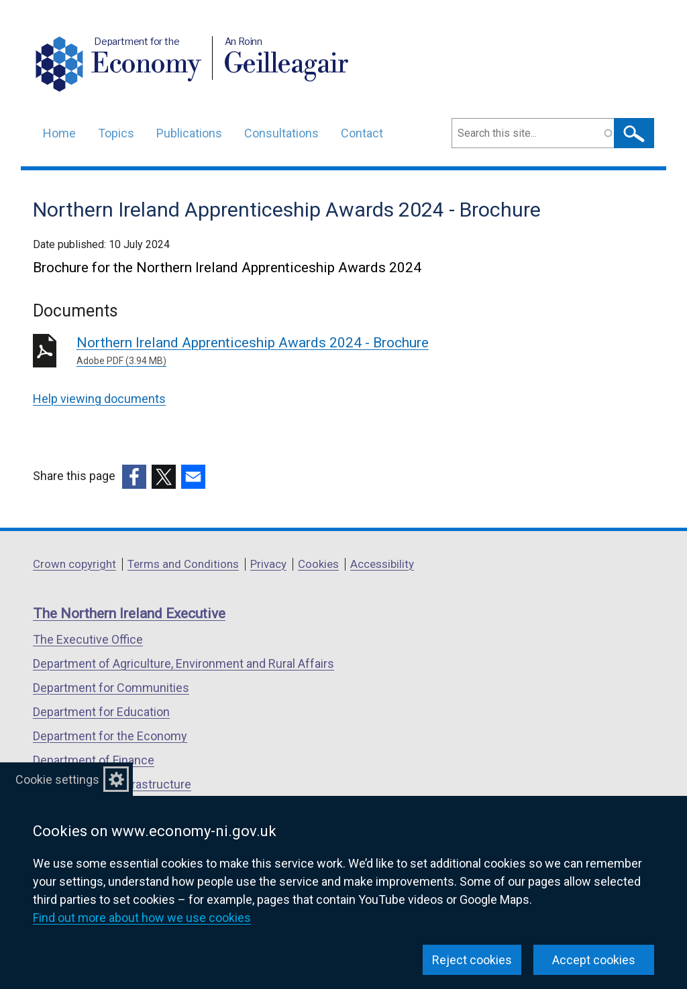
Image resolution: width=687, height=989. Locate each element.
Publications (189, 133)
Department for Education (101, 712)
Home (59, 133)
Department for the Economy (110, 736)
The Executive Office (88, 639)
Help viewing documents (99, 399)
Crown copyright (74, 564)
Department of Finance (93, 760)
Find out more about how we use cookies (142, 918)
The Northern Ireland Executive (129, 613)
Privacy (268, 564)
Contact (362, 133)
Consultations (281, 133)
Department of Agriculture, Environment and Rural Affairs (183, 663)
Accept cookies (593, 960)
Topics (116, 133)
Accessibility (382, 564)
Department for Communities (111, 688)
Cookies (318, 564)
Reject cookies (472, 960)
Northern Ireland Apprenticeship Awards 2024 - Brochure (269, 351)
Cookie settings (57, 779)
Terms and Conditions (183, 564)
